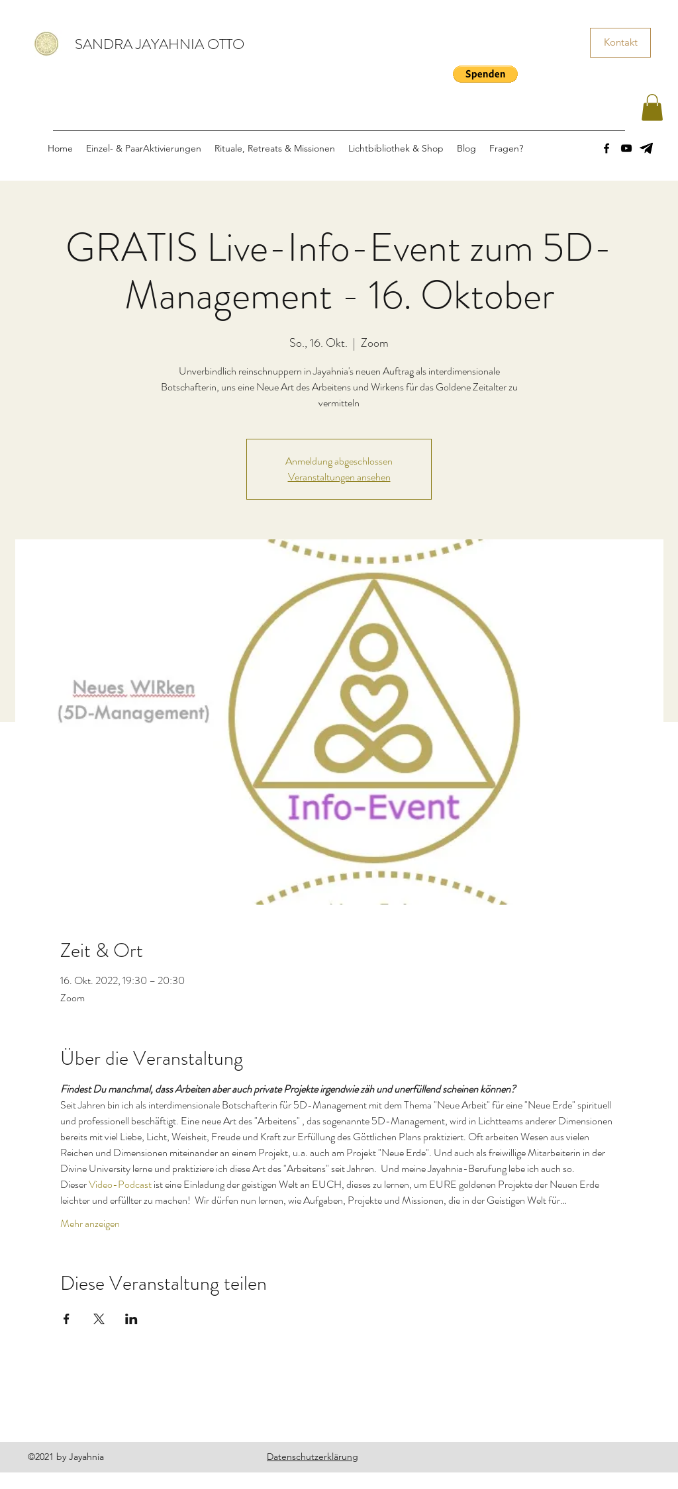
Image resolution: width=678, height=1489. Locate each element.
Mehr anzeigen (90, 1223)
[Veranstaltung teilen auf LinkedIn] (131, 1319)
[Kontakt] (620, 43)
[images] (646, 148)
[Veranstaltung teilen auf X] (99, 1319)
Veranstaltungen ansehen (339, 476)
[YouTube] (626, 148)
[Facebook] (606, 148)
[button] (485, 74)
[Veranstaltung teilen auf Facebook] (66, 1319)
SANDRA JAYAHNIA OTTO (159, 44)
